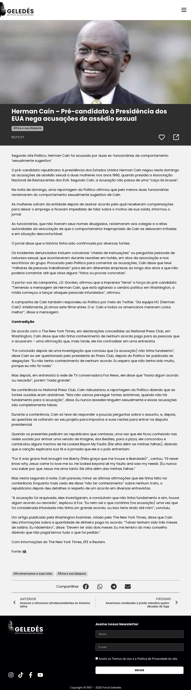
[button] (86, 586)
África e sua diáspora (27, 128)
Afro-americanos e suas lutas (32, 573)
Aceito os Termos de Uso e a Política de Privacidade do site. (138, 658)
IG (24, 551)
